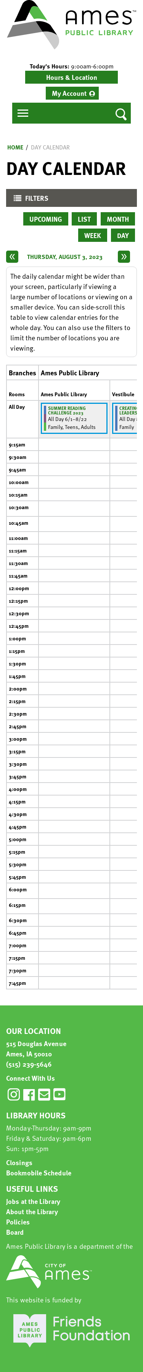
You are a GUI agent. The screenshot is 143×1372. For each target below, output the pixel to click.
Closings (19, 1162)
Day (123, 235)
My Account (69, 93)
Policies (18, 1221)
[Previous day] (12, 257)
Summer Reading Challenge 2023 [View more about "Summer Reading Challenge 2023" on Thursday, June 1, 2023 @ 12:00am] (67, 410)
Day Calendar (50, 147)
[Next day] (124, 257)
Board (15, 1232)
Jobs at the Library (33, 1201)
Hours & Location (71, 77)
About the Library (32, 1211)
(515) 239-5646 (29, 1064)
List (84, 219)
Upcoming (45, 219)
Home (15, 147)
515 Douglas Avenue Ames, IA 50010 (36, 1048)
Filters (29, 200)
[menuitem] (72, 93)
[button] (71, 66)
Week (92, 235)
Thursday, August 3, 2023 (65, 257)
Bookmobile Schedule (38, 1172)
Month (118, 219)
